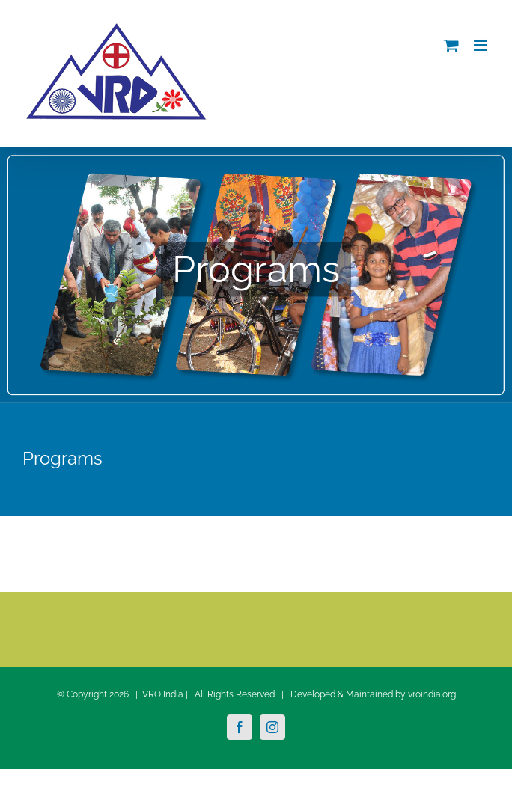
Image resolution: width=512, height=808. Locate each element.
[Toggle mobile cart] (451, 45)
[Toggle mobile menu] (482, 45)
